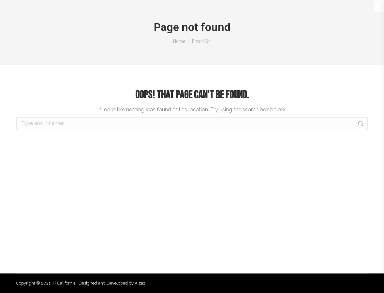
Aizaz (140, 283)
